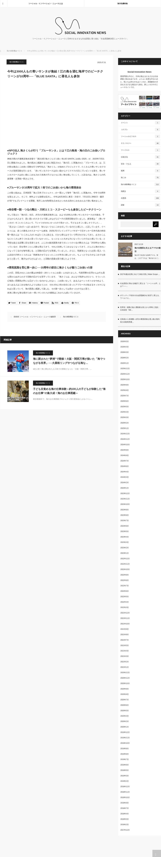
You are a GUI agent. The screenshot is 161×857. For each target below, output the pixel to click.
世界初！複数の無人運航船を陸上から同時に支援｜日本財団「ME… (140, 308)
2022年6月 (125, 591)
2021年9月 (125, 629)
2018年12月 (125, 787)
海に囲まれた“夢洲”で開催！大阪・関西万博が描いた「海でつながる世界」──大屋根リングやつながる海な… (69, 360)
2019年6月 (125, 765)
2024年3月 (125, 477)
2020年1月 (125, 727)
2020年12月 (125, 673)
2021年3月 (125, 656)
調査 (140, 205)
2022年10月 (125, 569)
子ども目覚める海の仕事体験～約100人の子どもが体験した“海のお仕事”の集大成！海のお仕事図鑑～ (69, 391)
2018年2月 (125, 825)
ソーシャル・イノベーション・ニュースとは (45, 4)
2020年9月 (125, 689)
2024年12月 (125, 434)
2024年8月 (125, 455)
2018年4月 (125, 814)
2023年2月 (125, 548)
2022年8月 (125, 580)
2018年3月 (125, 819)
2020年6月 (125, 705)
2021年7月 (125, 640)
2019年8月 (125, 754)
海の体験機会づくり (14, 51)
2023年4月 (125, 537)
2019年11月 (125, 738)
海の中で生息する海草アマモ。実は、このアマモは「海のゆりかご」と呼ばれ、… (147, 258)
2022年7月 (125, 586)
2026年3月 (125, 352)
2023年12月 (125, 493)
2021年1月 (125, 667)
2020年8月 (125, 694)
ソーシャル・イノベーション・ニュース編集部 (38, 317)
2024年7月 (125, 461)
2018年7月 (125, 808)
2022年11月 (125, 564)
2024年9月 (125, 450)
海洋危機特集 (122, 4)
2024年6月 (125, 466)
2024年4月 (125, 472)
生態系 (140, 198)
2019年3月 (125, 776)
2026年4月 (125, 347)
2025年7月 (125, 396)
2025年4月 (125, 412)
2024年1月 (125, 488)
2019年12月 (125, 732)
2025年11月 (125, 374)
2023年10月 (125, 504)
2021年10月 (125, 624)
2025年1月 (125, 428)
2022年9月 (125, 575)
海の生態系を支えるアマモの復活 (148, 249)
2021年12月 (125, 613)
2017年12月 (125, 830)
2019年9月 (125, 749)
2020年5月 (125, 711)
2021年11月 (125, 618)
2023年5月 (125, 531)
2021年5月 (125, 645)
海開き (140, 191)
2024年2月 (125, 483)
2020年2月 (125, 721)
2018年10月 (125, 797)
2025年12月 (125, 369)
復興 (140, 170)
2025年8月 (125, 390)
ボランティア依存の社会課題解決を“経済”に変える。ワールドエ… (140, 296)
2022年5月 (125, 597)
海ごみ (140, 177)
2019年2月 (125, 781)
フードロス (140, 150)
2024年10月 (125, 445)
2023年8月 (125, 515)
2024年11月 (125, 439)
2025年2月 (125, 423)
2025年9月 (125, 385)
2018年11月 (125, 792)
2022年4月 (125, 602)
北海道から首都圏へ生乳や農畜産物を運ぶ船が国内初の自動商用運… (140, 320)
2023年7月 (125, 521)
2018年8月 (125, 803)
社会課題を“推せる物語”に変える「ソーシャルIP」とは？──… (140, 284)
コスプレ (140, 129)
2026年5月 (125, 341)
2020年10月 (125, 683)
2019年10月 (125, 743)
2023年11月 (125, 499)
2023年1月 (125, 553)
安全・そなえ (140, 164)
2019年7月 (125, 759)
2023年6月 (125, 526)
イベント (140, 122)
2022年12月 (125, 559)
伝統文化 (140, 157)
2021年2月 (125, 662)
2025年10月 (125, 379)
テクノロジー (140, 143)
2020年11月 (125, 678)
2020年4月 (125, 716)
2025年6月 (125, 401)
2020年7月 (125, 700)
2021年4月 (125, 651)
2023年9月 (125, 510)
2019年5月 (125, 770)
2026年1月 (125, 363)
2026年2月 (125, 358)
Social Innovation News (140, 72)
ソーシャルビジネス (140, 136)
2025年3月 (125, 417)
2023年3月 (125, 542)
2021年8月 (125, 635)
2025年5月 (125, 407)
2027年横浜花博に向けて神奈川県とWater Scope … (140, 274)
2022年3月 (125, 607)
